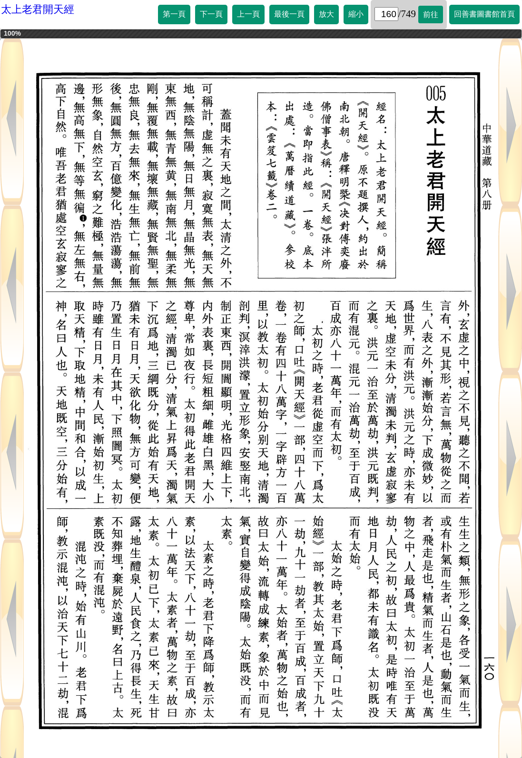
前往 (430, 14)
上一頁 (248, 14)
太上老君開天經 (37, 9)
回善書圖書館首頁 (484, 14)
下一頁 (211, 14)
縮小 (356, 14)
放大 (326, 14)
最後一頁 (289, 14)
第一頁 (174, 14)
